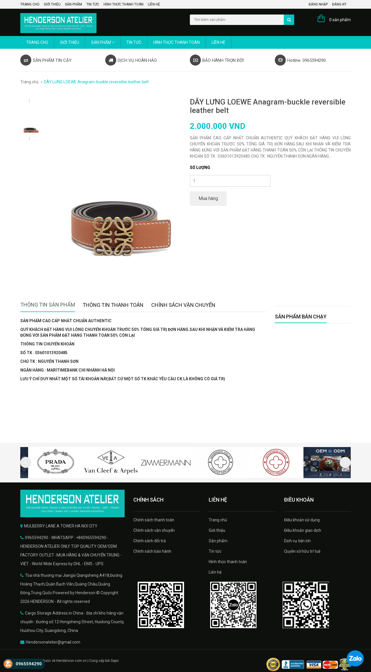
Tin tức (92, 4)
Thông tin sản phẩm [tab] (47, 305)
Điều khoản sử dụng (302, 520)
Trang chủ (29, 4)
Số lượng (200, 167)
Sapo (115, 661)
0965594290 (29, 663)
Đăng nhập (318, 4)
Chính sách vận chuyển (154, 530)
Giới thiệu (52, 4)
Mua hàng (208, 198)
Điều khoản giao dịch (302, 530)
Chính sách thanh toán (153, 520)
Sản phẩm (73, 4)
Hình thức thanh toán (123, 4)
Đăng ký (339, 4)
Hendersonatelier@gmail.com (53, 642)
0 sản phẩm (340, 19)
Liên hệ (154, 4)
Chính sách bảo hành (152, 551)
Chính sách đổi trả (149, 540)
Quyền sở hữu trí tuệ (302, 551)
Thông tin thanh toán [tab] (113, 305)
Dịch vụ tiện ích (297, 540)
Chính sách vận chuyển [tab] (183, 305)
